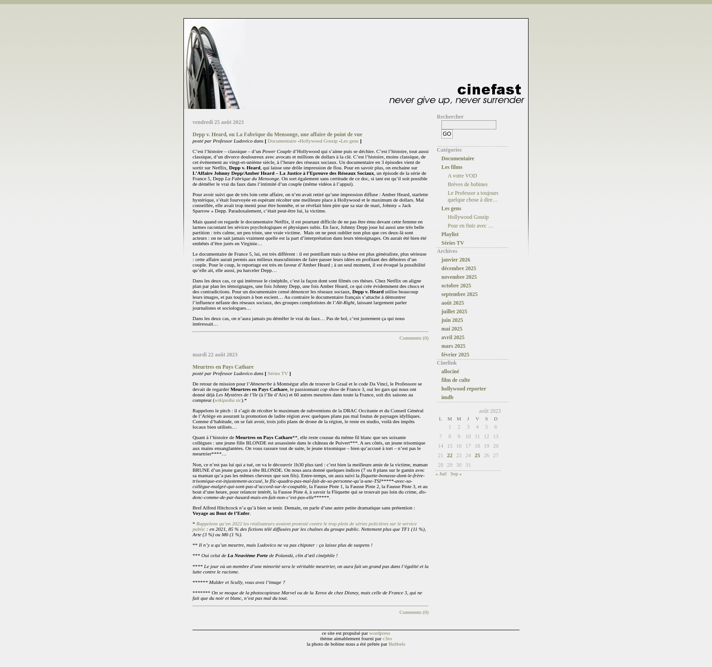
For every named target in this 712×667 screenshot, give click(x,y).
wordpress (379, 633)
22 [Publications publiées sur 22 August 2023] (449, 455)
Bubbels (397, 644)
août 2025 (452, 303)
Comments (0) (414, 338)
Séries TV (278, 373)
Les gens (349, 140)
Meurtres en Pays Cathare (223, 367)
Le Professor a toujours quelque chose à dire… (473, 196)
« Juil (441, 473)
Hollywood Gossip (318, 140)
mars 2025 (453, 346)
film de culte (455, 380)
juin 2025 (452, 320)
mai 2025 (451, 329)
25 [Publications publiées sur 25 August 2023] (477, 455)
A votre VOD (462, 176)
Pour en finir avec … (471, 225)
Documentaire (282, 140)
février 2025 (455, 354)
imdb (447, 397)
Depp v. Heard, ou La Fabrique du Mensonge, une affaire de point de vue (277, 134)
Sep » (456, 473)
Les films (451, 167)
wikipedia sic (228, 400)
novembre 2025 (459, 277)
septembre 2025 (459, 294)
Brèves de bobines (468, 184)
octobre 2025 (456, 285)
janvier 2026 (455, 260)
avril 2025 (453, 337)
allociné (450, 371)
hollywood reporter (463, 388)
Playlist (450, 234)
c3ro (387, 638)
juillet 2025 (454, 311)
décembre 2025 (458, 268)
